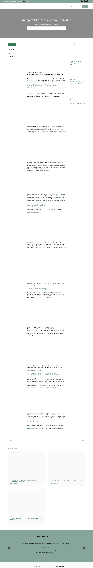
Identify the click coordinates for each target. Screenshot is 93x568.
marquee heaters (57, 197)
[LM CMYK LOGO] (11, 3)
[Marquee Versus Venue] (77, 89)
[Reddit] (13, 56)
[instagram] (85, 1)
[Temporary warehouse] (77, 47)
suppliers (37, 335)
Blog (14, 44)
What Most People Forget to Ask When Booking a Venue (77, 83)
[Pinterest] (15, 56)
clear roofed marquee (35, 92)
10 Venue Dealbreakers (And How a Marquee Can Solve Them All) (77, 103)
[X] (10, 56)
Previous (10, 440)
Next (83, 440)
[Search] (28, 28)
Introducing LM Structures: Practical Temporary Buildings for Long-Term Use (77, 62)
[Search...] (46, 28)
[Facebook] (8, 56)
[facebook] (82, 1)
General (71, 57)
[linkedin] (87, 1)
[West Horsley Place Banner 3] (77, 68)
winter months (52, 194)
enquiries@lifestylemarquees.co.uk (14, 1)
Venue (73, 79)
